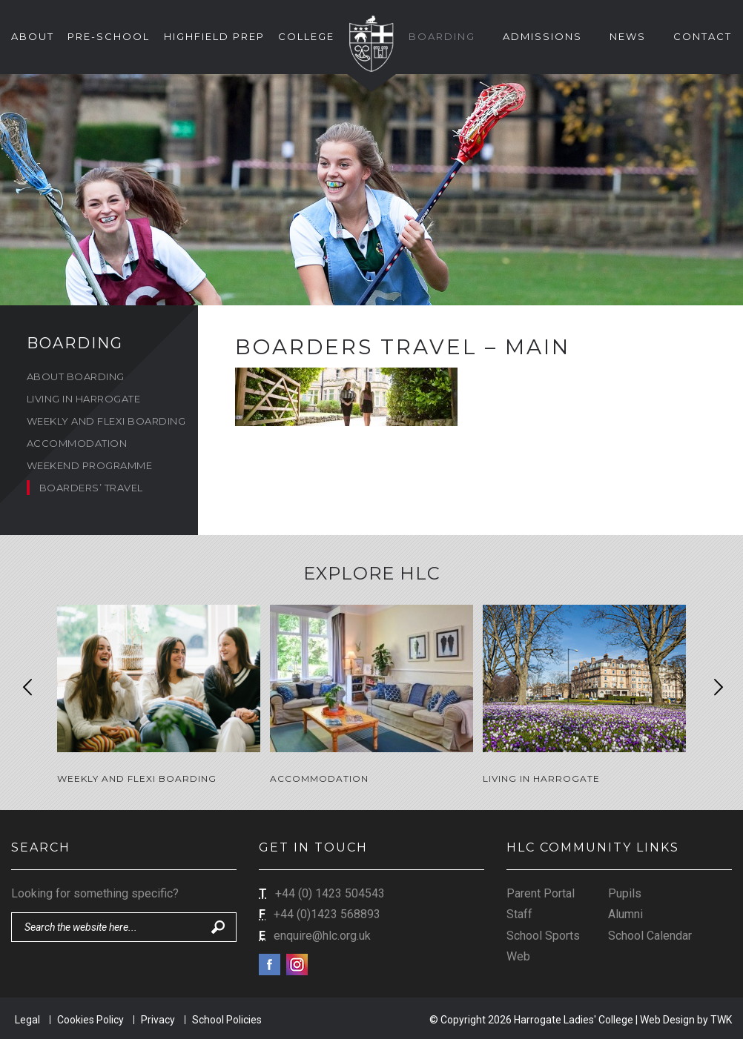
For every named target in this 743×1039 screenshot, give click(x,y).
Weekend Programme (90, 465)
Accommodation (77, 443)
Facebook (269, 964)
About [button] (32, 36)
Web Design (667, 1018)
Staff (519, 913)
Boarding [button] (442, 36)
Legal (27, 1018)
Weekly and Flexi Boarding (106, 421)
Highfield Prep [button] (214, 36)
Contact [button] (702, 36)
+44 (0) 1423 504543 (330, 892)
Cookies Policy (90, 1018)
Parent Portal (540, 892)
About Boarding (76, 376)
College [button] (306, 36)
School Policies (227, 1018)
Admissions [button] (542, 36)
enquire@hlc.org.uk (322, 934)
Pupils (624, 892)
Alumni (625, 913)
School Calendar (650, 934)
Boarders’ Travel (91, 488)
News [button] (628, 36)
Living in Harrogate (84, 399)
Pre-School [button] (108, 36)
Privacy (158, 1018)
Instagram (297, 964)
